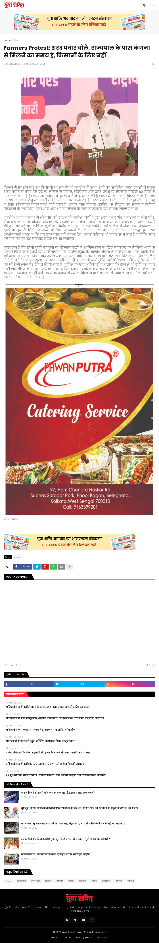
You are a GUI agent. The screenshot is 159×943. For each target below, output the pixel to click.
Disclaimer (102, 937)
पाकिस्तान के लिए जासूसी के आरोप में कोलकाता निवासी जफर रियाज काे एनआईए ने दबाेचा (55, 718)
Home (7, 40)
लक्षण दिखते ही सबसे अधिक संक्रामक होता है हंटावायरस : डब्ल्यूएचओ (57, 792)
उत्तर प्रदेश (36, 881)
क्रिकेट (48, 881)
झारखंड (60, 881)
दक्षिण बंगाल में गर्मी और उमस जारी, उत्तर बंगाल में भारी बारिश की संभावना (45, 764)
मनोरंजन (106, 881)
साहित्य (119, 881)
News (16, 40)
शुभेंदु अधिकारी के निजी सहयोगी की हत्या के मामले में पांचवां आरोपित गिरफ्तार (48, 752)
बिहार (94, 881)
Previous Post (13, 665)
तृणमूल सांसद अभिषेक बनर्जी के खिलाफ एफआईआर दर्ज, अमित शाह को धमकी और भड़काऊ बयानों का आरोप (79, 808)
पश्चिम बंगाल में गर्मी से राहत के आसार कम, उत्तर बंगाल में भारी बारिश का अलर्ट (47, 707)
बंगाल (71, 881)
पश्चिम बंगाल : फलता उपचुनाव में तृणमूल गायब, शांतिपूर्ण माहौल (40, 729)
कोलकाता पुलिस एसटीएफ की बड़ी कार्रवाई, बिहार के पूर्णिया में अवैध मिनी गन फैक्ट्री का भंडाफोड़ (73, 823)
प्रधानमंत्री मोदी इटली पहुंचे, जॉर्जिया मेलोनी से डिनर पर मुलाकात (40, 741)
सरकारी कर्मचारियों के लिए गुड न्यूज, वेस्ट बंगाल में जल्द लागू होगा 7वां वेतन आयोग (66, 839)
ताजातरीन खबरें (15, 694)
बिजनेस (82, 881)
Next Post (148, 665)
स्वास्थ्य (130, 881)
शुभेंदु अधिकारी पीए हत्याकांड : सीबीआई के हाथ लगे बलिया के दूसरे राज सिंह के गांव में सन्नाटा (56, 775)
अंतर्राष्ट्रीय (21, 881)
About (54, 937)
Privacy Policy (84, 937)
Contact (66, 937)
